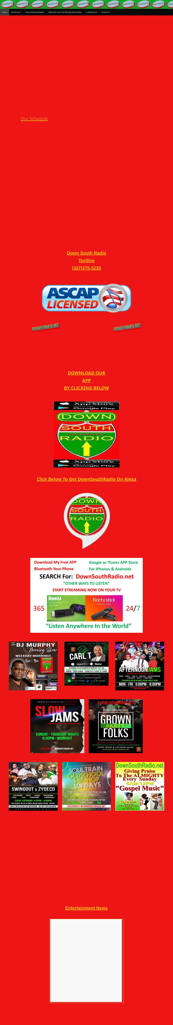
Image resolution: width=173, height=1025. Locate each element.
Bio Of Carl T (16, 12)
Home (4, 12)
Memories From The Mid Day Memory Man (65, 12)
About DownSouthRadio (34, 12)
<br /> (86, 940)
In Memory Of (91, 12)
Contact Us (105, 12)
